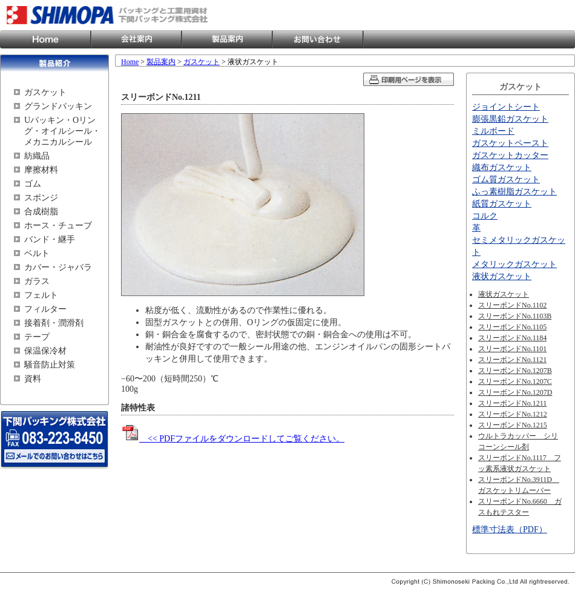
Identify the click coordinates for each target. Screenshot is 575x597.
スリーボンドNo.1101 (512, 349)
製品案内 (227, 39)
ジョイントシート (506, 106)
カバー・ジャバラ (58, 267)
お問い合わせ (317, 39)
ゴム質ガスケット (506, 179)
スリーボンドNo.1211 (512, 403)
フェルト (41, 295)
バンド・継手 (49, 239)
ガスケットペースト (510, 143)
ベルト (37, 253)
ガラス (37, 281)
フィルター (45, 309)
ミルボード (493, 131)
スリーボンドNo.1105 (512, 327)
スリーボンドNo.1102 (512, 305)
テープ (37, 336)
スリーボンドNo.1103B (514, 316)
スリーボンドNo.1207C (515, 381)
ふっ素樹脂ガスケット (514, 191)
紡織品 (37, 155)
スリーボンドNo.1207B (515, 370)
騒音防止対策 (49, 364)
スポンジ (41, 197)
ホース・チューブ (58, 225)
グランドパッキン (58, 106)
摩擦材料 (41, 169)
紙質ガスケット (501, 203)
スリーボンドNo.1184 (512, 338)
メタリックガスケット (514, 264)
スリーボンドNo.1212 (512, 414)
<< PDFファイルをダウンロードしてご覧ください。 (232, 438)
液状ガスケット (501, 276)
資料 (32, 378)
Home (45, 39)
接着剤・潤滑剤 (54, 323)
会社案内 (136, 39)
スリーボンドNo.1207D (515, 392)
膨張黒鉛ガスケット (510, 119)
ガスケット (45, 92)
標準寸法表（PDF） (509, 529)
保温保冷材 (45, 350)
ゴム (32, 183)
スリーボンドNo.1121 (512, 359)
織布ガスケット (501, 167)
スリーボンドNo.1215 (512, 425)
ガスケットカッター (510, 155)
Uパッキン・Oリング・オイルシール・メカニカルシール (62, 131)
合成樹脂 (41, 211)
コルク (485, 215)
